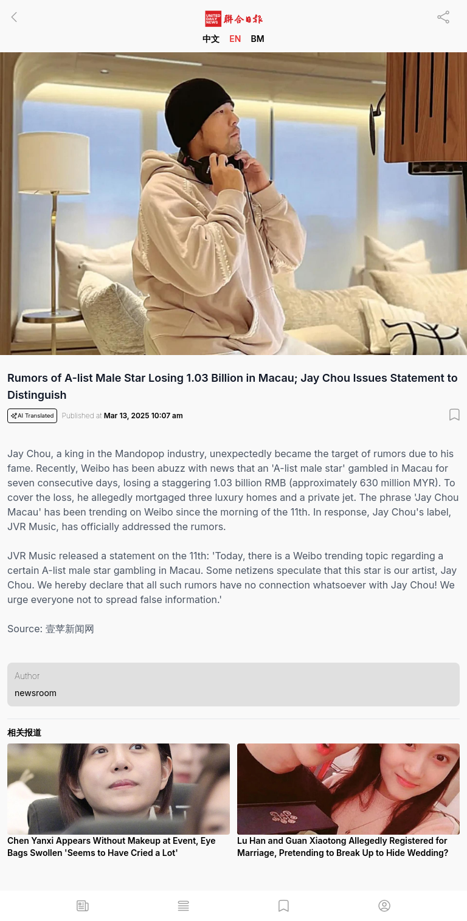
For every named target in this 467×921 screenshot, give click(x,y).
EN (235, 38)
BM (257, 38)
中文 (211, 38)
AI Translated (32, 415)
